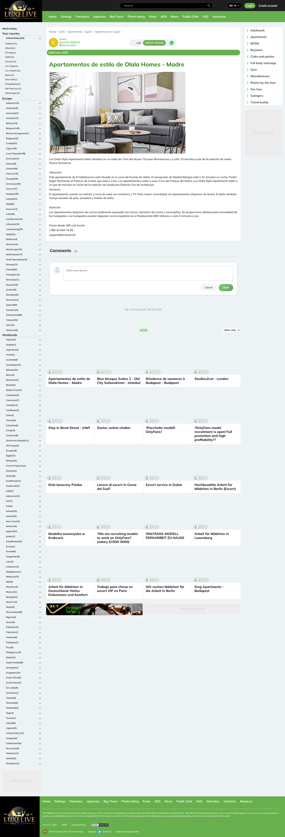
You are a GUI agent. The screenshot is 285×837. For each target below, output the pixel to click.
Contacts (230, 801)
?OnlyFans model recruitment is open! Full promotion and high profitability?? (213, 434)
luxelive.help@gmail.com (127, 831)
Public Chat (190, 16)
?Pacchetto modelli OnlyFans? (160, 430)
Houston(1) (10, 61)
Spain (88, 31)
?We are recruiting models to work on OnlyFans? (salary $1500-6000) (117, 538)
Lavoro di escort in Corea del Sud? (116, 487)
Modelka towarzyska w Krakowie (66, 536)
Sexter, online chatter (114, 428)
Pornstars (82, 16)
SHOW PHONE (154, 42)
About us (246, 801)
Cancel (208, 287)
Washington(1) (12, 93)
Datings (66, 16)
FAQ (205, 16)
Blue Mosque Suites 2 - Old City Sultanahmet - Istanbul (119, 381)
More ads (231, 330)
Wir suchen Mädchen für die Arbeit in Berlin (165, 589)
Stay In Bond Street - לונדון (69, 428)
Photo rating (136, 16)
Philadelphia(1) (12, 84)
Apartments (74, 31)
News (174, 16)
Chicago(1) (10, 52)
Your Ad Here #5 (192, 609)
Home (53, 16)
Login (249, 5)
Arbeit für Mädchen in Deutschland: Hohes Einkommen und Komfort (68, 591)
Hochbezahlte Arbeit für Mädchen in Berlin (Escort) (215, 487)
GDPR (64, 825)
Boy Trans (117, 16)
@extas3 (104, 832)
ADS (163, 16)
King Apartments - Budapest (209, 589)
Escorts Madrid (69, 42)
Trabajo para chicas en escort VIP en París (115, 589)
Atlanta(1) (10, 48)
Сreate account (268, 5)
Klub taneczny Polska (65, 485)
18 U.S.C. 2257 (50, 825)
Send (226, 287)
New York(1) (11, 79)
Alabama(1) (11, 43)
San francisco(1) (13, 88)
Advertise (219, 16)
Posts (152, 16)
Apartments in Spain (108, 31)
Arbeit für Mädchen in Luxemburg (211, 536)
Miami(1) (9, 75)
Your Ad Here (22, 781)
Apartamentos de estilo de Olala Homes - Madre (69, 381)
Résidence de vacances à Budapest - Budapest (165, 381)
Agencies (99, 16)
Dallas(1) (9, 57)
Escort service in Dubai (164, 485)
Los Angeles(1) (12, 70)
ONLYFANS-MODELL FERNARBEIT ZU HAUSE (165, 536)
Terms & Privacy (78, 825)
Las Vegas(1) (11, 66)
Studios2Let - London (211, 379)
